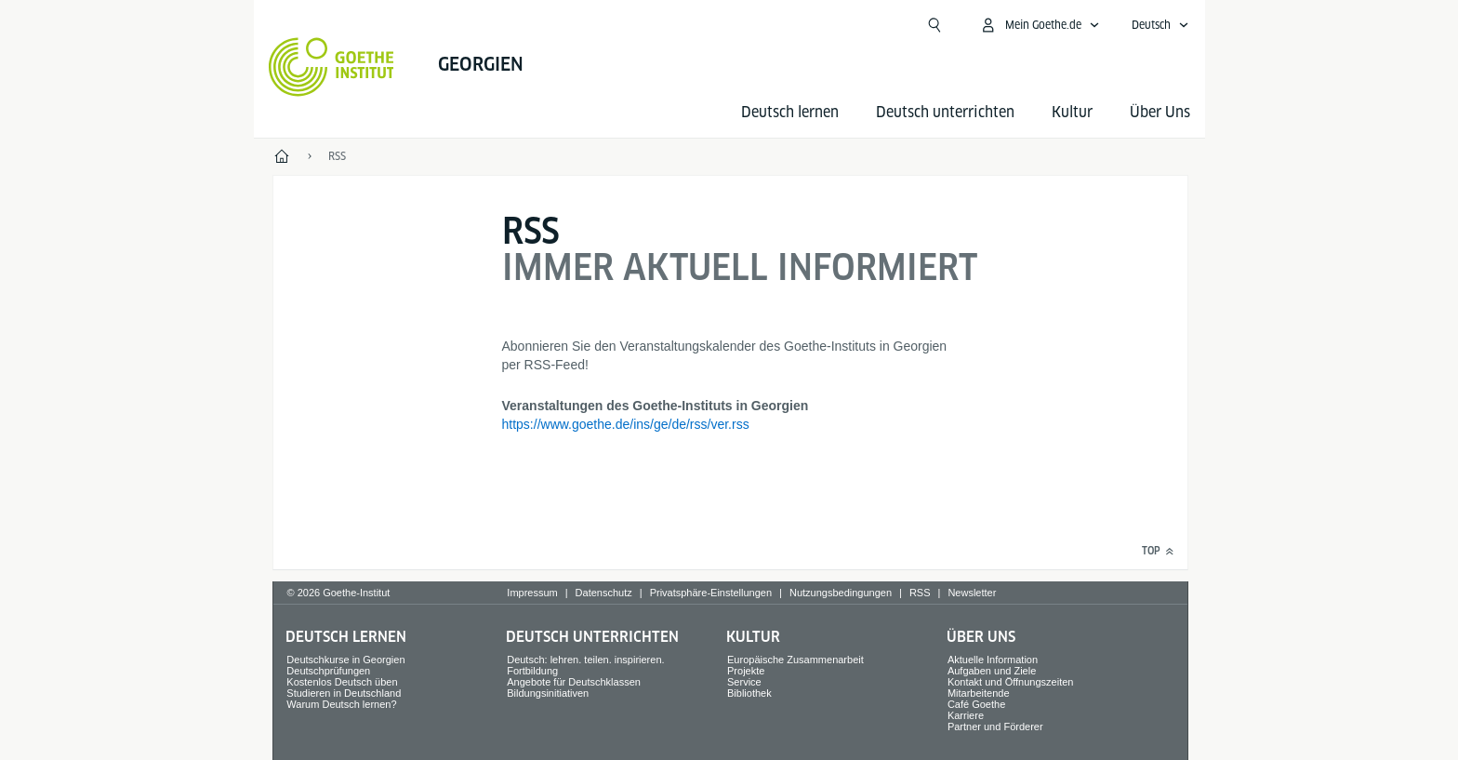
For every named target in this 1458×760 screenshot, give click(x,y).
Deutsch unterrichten (945, 112)
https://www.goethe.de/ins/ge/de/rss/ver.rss (625, 424)
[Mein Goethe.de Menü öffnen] (1039, 25)
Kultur (1072, 112)
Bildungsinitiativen (548, 693)
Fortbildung (532, 670)
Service (744, 681)
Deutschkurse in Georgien (345, 659)
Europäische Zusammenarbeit (795, 659)
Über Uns (1160, 112)
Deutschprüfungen (328, 670)
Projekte (745, 670)
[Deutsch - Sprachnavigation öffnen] (1160, 25)
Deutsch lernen (790, 112)
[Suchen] (934, 25)
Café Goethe (976, 704)
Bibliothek (749, 693)
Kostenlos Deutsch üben (341, 681)
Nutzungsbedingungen (840, 592)
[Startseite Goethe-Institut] (331, 67)
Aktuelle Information (993, 659)
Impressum (532, 592)
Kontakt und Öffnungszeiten (1011, 681)
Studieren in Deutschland (343, 693)
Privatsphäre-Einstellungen (711, 592)
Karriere (966, 715)
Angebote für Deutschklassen (574, 681)
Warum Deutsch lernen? (341, 704)
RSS (920, 592)
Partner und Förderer (995, 726)
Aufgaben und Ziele (992, 670)
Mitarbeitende (979, 693)
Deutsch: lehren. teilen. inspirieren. (585, 659)
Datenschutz (604, 592)
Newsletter (972, 592)
